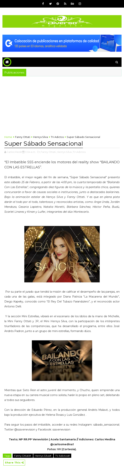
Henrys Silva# (43, 455)
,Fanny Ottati (48, 151)
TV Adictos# (62, 455)
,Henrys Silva (64, 151)
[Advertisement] (62, 104)
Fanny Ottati (22, 136)
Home (8, 136)
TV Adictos (57, 136)
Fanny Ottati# (22, 455)
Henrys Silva (40, 136)
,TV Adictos (79, 151)
